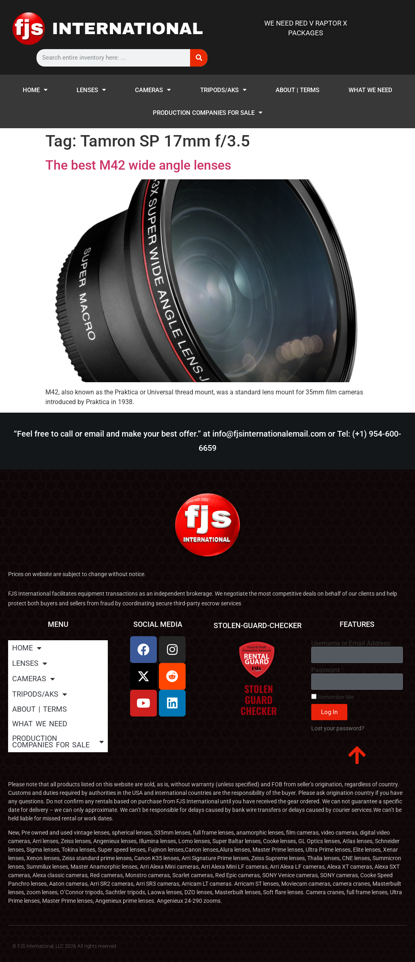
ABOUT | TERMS (297, 90)
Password (325, 670)
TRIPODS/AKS (223, 90)
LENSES (91, 90)
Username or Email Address (350, 643)
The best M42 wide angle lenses (138, 165)
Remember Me (332, 697)
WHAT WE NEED (370, 90)
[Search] (199, 58)
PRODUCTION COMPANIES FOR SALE (207, 112)
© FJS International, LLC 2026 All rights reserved (64, 946)
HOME (35, 90)
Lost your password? (337, 728)
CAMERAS (153, 90)
